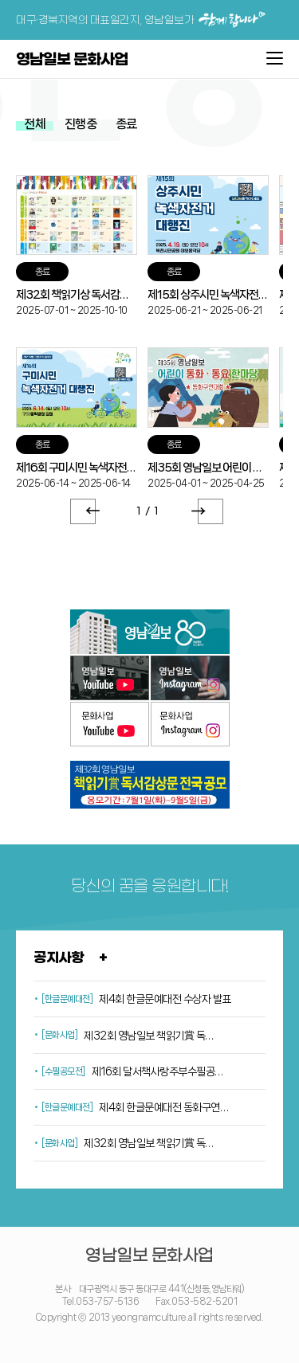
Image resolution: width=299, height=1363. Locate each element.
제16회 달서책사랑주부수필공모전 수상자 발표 (159, 1071)
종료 (126, 124)
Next (210, 511)
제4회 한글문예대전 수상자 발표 (165, 999)
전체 (34, 124)
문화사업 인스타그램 (190, 724)
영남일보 (150, 631)
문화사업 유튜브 (109, 724)
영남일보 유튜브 (109, 678)
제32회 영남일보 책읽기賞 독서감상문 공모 (151, 1143)
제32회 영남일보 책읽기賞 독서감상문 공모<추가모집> (151, 1035)
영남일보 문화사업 (72, 60)
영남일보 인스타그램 (190, 678)
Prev (83, 511)
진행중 (81, 124)
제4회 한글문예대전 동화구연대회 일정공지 (166, 1107)
